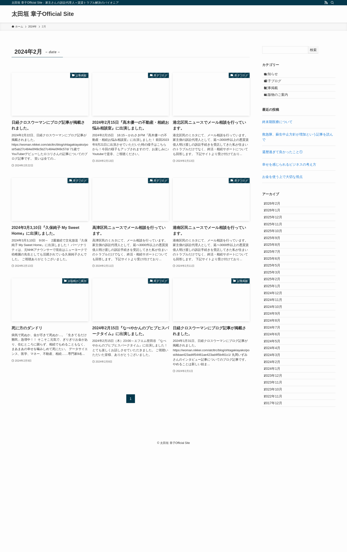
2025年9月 (275, 267)
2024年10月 (276, 368)
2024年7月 (275, 398)
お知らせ (275, 76)
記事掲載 (275, 95)
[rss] (326, 2)
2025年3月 (275, 317)
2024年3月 (275, 438)
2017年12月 (276, 508)
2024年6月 (275, 408)
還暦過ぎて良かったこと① (282, 164)
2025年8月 (275, 277)
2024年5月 (275, 418)
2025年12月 (276, 238)
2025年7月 (275, 288)
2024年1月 (275, 458)
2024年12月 (276, 348)
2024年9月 (275, 378)
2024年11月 (276, 358)
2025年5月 (275, 308)
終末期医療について (277, 134)
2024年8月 (275, 388)
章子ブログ (276, 85)
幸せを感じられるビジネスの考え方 (289, 177)
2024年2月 (275, 448)
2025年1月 (275, 338)
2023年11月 (276, 478)
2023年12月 (276, 468)
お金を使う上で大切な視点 (282, 189)
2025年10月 (276, 258)
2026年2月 (275, 217)
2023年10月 (276, 488)
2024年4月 (275, 428)
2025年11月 (276, 247)
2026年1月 (275, 227)
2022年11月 (276, 498)
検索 (313, 50)
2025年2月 (275, 328)
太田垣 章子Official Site (43, 14)
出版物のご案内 (280, 106)
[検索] (332, 2)
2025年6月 (275, 297)
